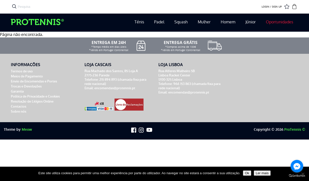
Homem (228, 22)
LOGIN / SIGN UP (272, 7)
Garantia (17, 91)
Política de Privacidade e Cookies (35, 96)
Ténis (139, 22)
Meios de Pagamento (27, 76)
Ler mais (262, 173)
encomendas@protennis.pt (114, 88)
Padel (159, 22)
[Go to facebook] (297, 166)
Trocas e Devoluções (26, 86)
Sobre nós (18, 111)
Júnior (250, 22)
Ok (247, 173)
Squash (181, 22)
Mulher (204, 22)
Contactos (18, 106)
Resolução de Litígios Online (32, 101)
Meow (27, 129)
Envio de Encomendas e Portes (34, 81)
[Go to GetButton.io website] (297, 175)
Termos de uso (22, 71)
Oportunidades (279, 22)
